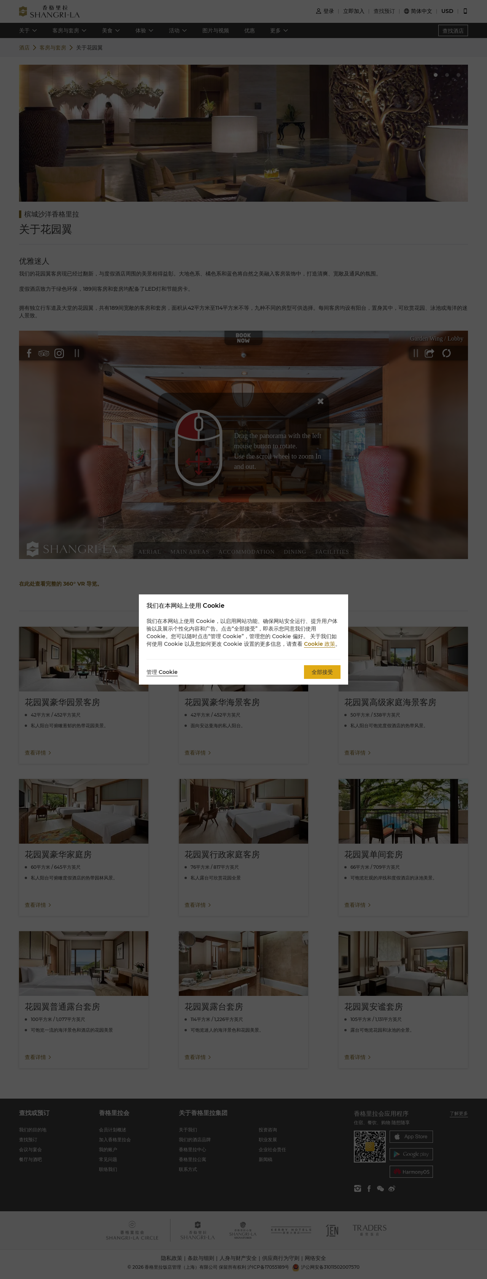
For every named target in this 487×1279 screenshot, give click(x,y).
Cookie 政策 (319, 643)
